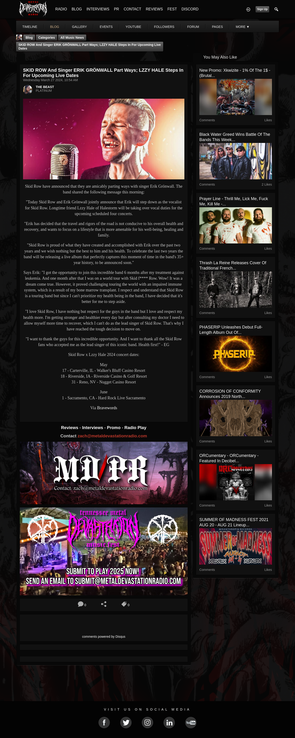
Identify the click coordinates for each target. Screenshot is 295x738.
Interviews (93, 427)
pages (217, 27)
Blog (29, 37)
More (243, 27)
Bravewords (107, 408)
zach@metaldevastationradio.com (112, 435)
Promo (114, 427)
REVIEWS (154, 9)
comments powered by (103, 636)
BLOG (77, 9)
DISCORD (189, 9)
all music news (72, 37)
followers (164, 27)
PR (116, 9)
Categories (46, 37)
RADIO (61, 9)
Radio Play (135, 427)
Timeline (29, 27)
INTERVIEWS (97, 9)
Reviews (70, 427)
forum (193, 27)
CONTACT (132, 9)
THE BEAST (45, 87)
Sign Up (262, 9)
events (106, 27)
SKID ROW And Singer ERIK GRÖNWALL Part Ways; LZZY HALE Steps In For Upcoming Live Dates (89, 46)
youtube (133, 27)
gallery (79, 27)
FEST (172, 9)
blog (54, 27)
